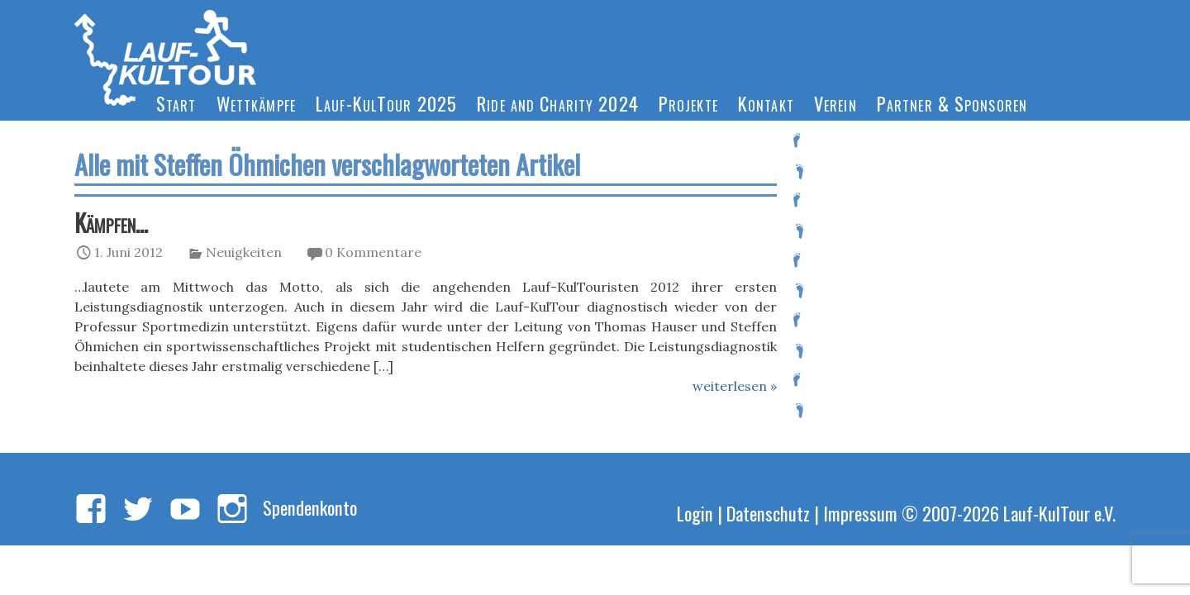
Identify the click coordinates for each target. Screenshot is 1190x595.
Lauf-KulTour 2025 (386, 103)
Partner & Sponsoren (952, 103)
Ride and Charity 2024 (558, 103)
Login (695, 512)
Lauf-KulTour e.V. (1059, 512)
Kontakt (766, 103)
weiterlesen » (735, 386)
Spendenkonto (310, 507)
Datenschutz (768, 512)
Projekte (688, 103)
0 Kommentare (373, 252)
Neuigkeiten (244, 252)
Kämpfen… (111, 222)
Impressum (860, 512)
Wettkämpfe (256, 103)
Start (176, 103)
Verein (835, 103)
